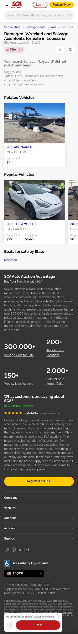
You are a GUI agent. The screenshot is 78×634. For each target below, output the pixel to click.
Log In (40, 4)
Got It (38, 625)
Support (39, 538)
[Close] (58, 617)
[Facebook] (13, 549)
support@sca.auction (18, 589)
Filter (15, 50)
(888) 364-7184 (40, 585)
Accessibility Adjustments (26, 563)
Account (39, 528)
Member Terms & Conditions (58, 612)
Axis (53, 27)
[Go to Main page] (16, 4)
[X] (20, 549)
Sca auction (12, 27)
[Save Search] (70, 50)
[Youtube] (26, 549)
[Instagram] (6, 549)
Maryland (10, 260)
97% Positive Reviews (18, 405)
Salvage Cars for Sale (19, 355)
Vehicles (39, 508)
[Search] (69, 15)
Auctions (39, 518)
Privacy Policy (10, 612)
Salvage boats (35, 27)
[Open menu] (6, 4)
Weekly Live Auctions (18, 383)
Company (39, 497)
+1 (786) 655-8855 (16, 585)
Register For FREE (39, 481)
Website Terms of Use (28, 612)
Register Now (61, 4)
